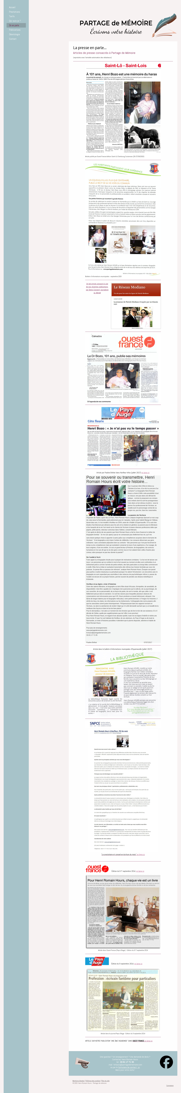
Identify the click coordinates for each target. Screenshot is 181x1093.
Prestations (14, 11)
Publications (14, 29)
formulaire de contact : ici (129, 1067)
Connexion (170, 1085)
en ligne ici (145, 472)
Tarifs (12, 16)
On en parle (14, 25)
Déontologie (14, 34)
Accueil (12, 7)
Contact (12, 38)
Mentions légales (78, 1081)
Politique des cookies (93, 1081)
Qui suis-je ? (15, 20)
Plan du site (105, 1081)
